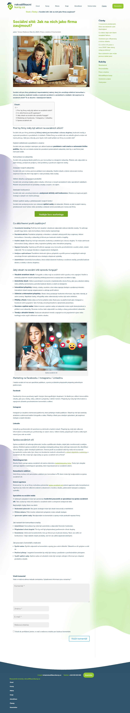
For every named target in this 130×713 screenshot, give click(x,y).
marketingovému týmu (63, 463)
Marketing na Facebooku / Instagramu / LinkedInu (34, 118)
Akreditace (78, 6)
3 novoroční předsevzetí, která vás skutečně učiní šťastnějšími (107, 26)
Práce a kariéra (45, 32)
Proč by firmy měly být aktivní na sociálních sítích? (34, 110)
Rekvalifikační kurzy (105, 75)
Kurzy (47, 6)
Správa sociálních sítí (24, 120)
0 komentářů (56, 32)
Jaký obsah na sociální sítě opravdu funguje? (32, 115)
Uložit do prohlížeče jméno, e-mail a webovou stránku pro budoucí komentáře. (43, 632)
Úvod (38, 6)
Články (104, 6)
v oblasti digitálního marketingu (76, 452)
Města (57, 6)
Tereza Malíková (23, 32)
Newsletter (118, 6)
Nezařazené (103, 65)
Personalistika (103, 69)
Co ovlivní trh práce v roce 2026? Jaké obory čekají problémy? (107, 47)
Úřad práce (102, 82)
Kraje (67, 6)
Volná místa (92, 6)
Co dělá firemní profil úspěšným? (29, 113)
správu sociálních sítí (56, 485)
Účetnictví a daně (105, 79)
